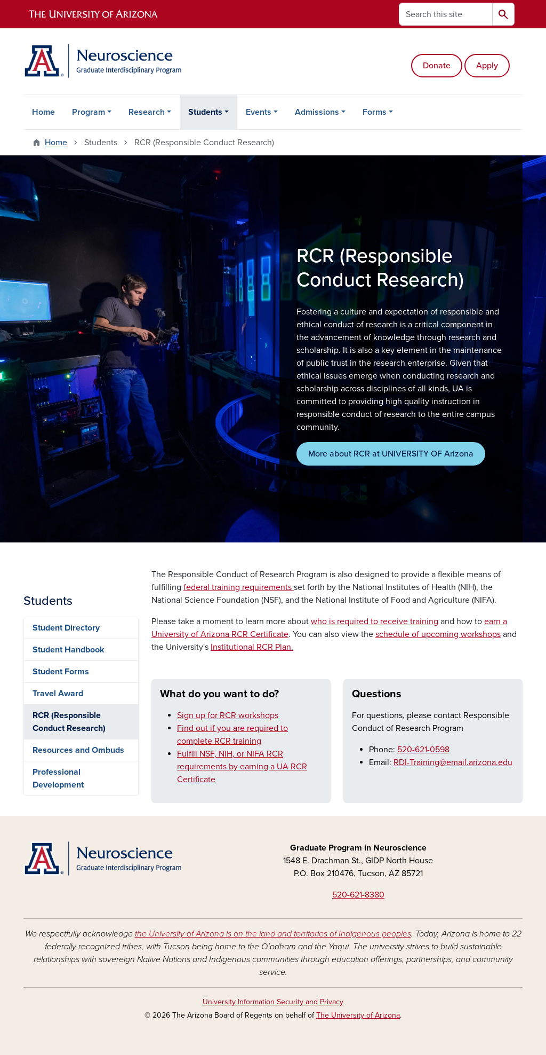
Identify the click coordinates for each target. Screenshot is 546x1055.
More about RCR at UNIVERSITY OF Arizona (390, 453)
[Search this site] (446, 14)
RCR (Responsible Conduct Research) (69, 722)
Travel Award (58, 693)
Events (258, 112)
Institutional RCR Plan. (252, 647)
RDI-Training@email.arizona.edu (453, 762)
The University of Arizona (358, 1015)
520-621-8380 (358, 894)
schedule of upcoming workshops (438, 634)
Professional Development (58, 778)
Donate (437, 65)
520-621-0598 (423, 749)
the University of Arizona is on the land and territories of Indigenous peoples (273, 933)
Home (43, 112)
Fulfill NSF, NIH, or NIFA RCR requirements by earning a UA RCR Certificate (242, 767)
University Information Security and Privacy (273, 1001)
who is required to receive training (374, 621)
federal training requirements (238, 587)
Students (205, 112)
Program (88, 112)
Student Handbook (69, 649)
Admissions (317, 112)
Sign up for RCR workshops (227, 715)
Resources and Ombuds (78, 750)
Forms (375, 112)
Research (147, 112)
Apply (487, 65)
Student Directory (66, 628)
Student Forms (61, 671)
